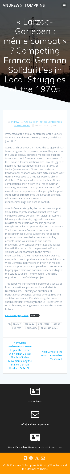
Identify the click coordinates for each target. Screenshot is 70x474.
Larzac (56, 324)
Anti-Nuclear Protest (35, 121)
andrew (15, 121)
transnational (49, 328)
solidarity (31, 328)
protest (17, 328)
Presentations (22, 125)
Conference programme (16, 315)
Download (35, 315)
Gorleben (43, 324)
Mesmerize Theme (37, 469)
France (17, 324)
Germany (29, 324)
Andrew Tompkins (24, 5)
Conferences (55, 121)
